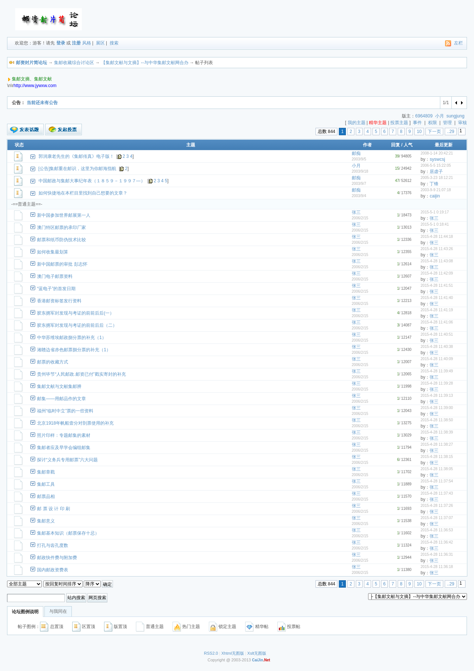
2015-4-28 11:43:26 (437, 249)
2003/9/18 (360, 171)
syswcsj (437, 159)
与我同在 (58, 611)
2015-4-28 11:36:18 (437, 567)
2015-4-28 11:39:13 (437, 395)
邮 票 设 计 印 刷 (53, 508)
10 (419, 131)
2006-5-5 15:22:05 (436, 165)
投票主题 (399, 122)
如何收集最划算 (52, 252)
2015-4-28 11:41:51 (437, 285)
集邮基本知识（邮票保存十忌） (68, 533)
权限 (432, 122)
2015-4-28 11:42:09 (437, 273)
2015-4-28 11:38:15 (437, 457)
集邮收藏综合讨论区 (74, 62)
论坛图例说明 (25, 611)
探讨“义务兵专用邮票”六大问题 (67, 459)
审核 (462, 122)
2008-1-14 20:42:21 (437, 153)
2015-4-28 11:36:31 (437, 554)
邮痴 (356, 153)
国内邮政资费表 (52, 569)
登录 (60, 43)
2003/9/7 (359, 184)
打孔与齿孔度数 (52, 545)
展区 (100, 43)
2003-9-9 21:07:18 (436, 190)
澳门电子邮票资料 (55, 276)
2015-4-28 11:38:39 (437, 432)
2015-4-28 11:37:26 (437, 506)
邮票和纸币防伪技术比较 (61, 239)
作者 (367, 144)
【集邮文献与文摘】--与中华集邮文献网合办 (144, 62)
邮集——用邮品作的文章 (61, 398)
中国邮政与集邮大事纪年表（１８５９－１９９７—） (92, 180)
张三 (356, 212)
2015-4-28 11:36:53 (437, 530)
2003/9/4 (359, 196)
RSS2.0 (211, 653)
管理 (447, 122)
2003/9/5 (359, 159)
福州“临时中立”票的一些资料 (65, 410)
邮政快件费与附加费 (57, 557)
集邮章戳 (46, 472)
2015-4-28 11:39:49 (437, 371)
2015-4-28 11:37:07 (437, 518)
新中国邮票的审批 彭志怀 (62, 264)
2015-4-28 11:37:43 (437, 493)
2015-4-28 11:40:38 (437, 347)
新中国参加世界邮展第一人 (63, 215)
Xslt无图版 (256, 653)
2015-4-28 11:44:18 (437, 237)
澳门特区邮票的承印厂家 (61, 227)
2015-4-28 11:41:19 (437, 310)
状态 (19, 144)
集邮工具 (46, 484)
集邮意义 (46, 521)
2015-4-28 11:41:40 (437, 298)
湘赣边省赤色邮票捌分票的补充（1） (74, 349)
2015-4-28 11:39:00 (437, 408)
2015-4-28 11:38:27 (437, 444)
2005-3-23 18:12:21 (437, 178)
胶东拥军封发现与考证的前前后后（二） (77, 325)
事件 (417, 122)
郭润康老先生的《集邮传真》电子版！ (76, 156)
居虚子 (436, 171)
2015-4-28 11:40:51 (437, 334)
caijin (435, 196)
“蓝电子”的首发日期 (56, 288)
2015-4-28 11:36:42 (437, 542)
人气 (408, 144)
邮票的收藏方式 (52, 362)
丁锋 (434, 183)
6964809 (424, 116)
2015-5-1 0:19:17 (435, 212)
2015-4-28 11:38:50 (437, 420)
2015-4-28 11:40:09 (437, 359)
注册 (76, 43)
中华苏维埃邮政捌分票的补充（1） (71, 337)
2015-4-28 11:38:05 (437, 469)
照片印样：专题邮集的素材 (63, 435)
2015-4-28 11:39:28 (437, 383)
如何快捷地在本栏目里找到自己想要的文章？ (83, 193)
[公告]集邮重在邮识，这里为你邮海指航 (78, 168)
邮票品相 (46, 496)
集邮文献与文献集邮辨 (59, 386)
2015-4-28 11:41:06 (437, 322)
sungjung (455, 116)
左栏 (458, 43)
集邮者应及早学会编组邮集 (63, 447)
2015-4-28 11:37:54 (437, 481)
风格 (86, 43)
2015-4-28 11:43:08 (437, 261)
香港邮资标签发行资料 (59, 300)
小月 (439, 116)
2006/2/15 (360, 218)
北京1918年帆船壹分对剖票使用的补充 (75, 423)
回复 (395, 144)
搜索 (114, 43)
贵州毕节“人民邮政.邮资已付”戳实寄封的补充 (81, 374)
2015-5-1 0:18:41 (435, 224)
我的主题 (356, 122)
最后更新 (444, 144)
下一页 (434, 131)
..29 (450, 131)
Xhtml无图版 (232, 653)
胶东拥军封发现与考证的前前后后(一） (75, 313)
